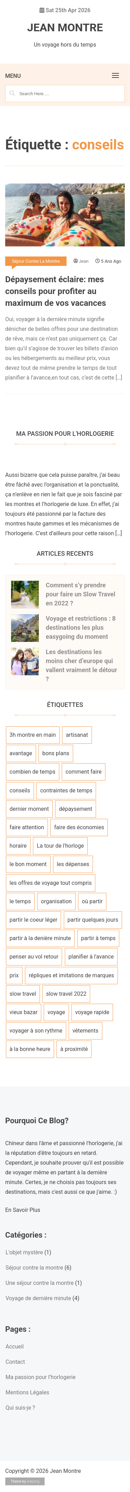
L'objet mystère (24, 1252)
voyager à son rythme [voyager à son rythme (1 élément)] (36, 1030)
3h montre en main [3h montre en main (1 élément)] (33, 735)
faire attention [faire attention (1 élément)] (27, 827)
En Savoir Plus (22, 1210)
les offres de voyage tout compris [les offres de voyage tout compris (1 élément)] (51, 883)
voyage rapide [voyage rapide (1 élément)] (92, 1012)
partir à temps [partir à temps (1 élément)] (98, 938)
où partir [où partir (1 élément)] (92, 901)
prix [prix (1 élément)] (14, 975)
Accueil (15, 1346)
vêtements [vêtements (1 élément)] (85, 1030)
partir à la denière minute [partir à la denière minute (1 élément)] (40, 938)
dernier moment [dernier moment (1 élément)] (29, 809)
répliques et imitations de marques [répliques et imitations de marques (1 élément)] (71, 975)
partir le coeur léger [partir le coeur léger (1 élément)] (34, 919)
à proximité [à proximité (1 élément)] (74, 1049)
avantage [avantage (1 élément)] (21, 753)
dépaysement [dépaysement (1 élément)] (75, 809)
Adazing (33, 1481)
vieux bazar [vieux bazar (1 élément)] (24, 1012)
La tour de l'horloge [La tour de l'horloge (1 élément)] (60, 845)
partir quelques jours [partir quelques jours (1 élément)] (93, 919)
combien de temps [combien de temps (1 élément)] (32, 771)
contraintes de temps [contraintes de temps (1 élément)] (66, 790)
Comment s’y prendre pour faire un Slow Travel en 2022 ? (80, 594)
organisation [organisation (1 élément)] (56, 901)
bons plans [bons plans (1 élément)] (55, 753)
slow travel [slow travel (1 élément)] (23, 993)
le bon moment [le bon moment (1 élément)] (28, 864)
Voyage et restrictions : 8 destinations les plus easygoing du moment (81, 627)
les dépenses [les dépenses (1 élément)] (73, 864)
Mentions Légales (27, 1392)
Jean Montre (65, 27)
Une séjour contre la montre (39, 1283)
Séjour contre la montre (36, 261)
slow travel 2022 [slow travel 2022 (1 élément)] (66, 993)
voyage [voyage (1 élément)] (56, 1012)
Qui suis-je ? (20, 1407)
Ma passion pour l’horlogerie (41, 1377)
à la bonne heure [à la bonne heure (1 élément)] (30, 1049)
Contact (15, 1362)
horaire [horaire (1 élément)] (18, 845)
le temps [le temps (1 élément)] (20, 901)
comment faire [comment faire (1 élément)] (84, 771)
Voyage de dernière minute (38, 1298)
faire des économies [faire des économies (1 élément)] (79, 827)
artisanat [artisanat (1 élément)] (77, 735)
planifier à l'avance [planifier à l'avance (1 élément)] (91, 956)
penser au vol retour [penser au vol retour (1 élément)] (34, 956)
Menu (13, 76)
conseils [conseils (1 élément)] (20, 790)
